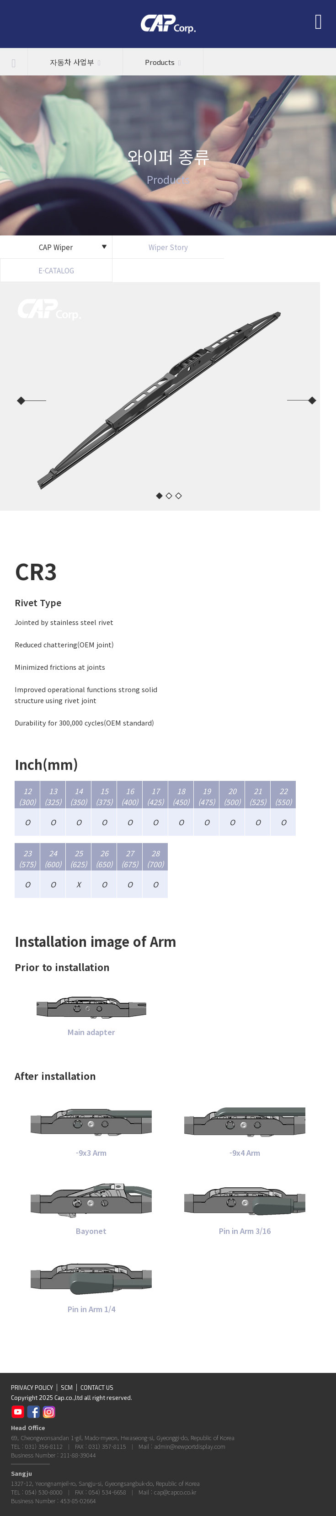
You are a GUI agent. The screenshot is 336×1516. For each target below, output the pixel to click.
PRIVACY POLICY (32, 1387)
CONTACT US (96, 1387)
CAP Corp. (168, 24)
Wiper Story (168, 247)
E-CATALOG (56, 270)
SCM (67, 1387)
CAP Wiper (73, 247)
